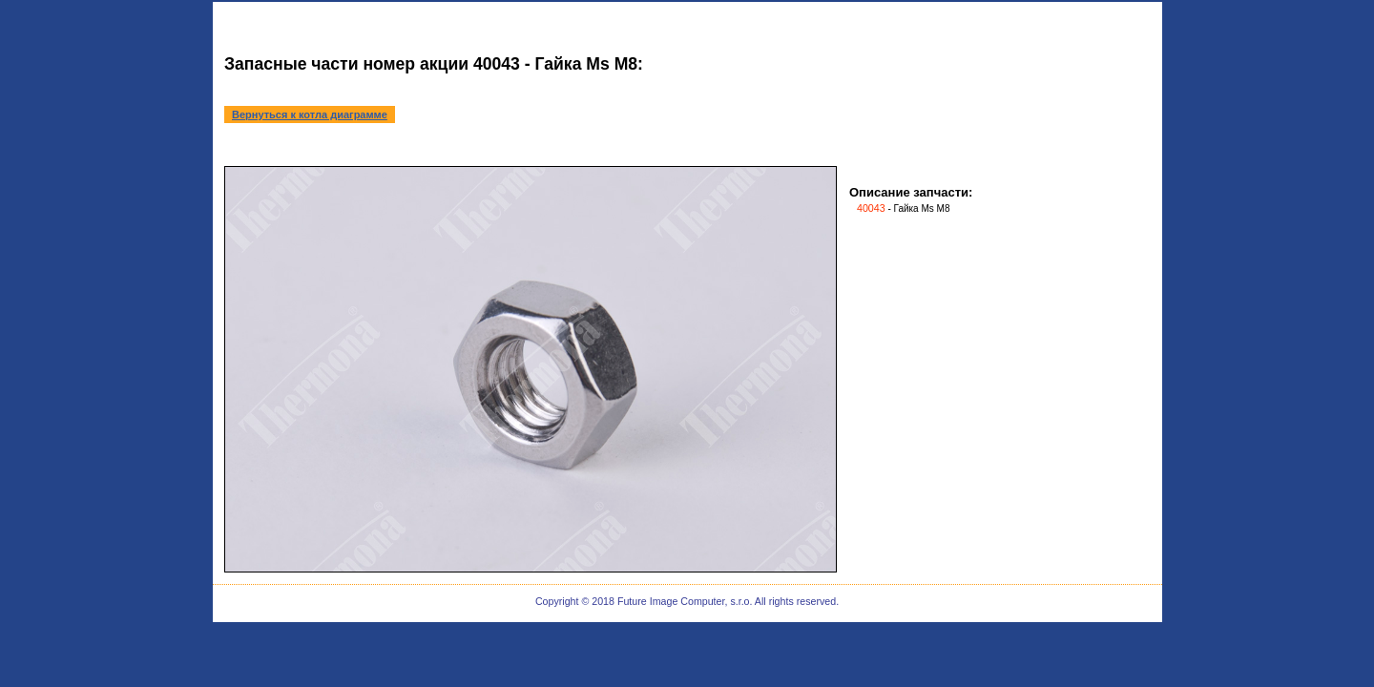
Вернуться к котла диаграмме (309, 114)
